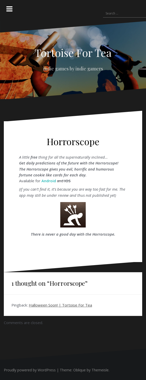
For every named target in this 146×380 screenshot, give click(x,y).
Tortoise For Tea (73, 52)
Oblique (79, 370)
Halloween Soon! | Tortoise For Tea (60, 305)
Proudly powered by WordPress (30, 370)
